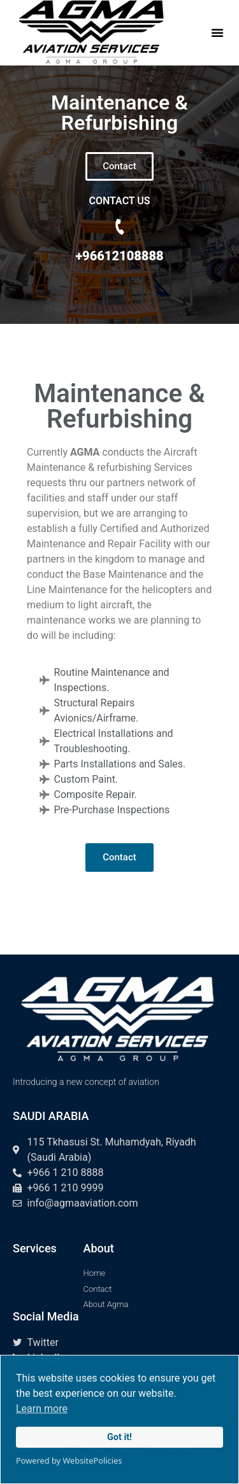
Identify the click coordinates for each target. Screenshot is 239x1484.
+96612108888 (119, 255)
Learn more (42, 1409)
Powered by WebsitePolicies (69, 1460)
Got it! (119, 1437)
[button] (217, 32)
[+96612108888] (119, 227)
